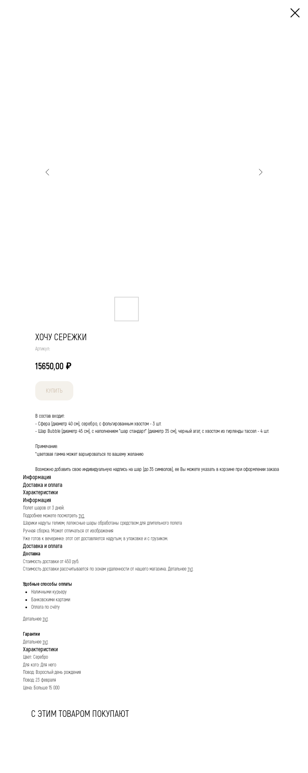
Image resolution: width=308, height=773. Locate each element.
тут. (81, 516)
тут (190, 569)
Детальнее (178, 569)
